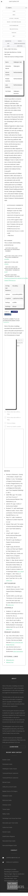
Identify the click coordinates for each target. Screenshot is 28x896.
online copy (9, 580)
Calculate (19, 342)
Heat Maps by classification (11, 876)
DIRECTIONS (19, 46)
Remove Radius (11, 423)
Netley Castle (6, 814)
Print (17, 345)
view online (20, 571)
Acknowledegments (9, 880)
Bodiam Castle (6, 759)
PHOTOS (19, 41)
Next (14, 36)
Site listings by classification (11, 871)
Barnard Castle (6, 782)
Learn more (14, 747)
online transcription (18, 651)
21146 (5, 272)
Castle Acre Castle (7, 827)
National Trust (9, 662)
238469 (6, 264)
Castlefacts (6, 322)
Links (16, 880)
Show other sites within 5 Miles (13, 413)
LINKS (8, 46)
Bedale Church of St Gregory (9, 791)
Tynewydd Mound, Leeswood (10, 773)
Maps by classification (18, 874)
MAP (8, 43)
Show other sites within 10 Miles (14, 418)
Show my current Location (14, 426)
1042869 (6, 259)
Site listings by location (10, 869)
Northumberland (14, 25)
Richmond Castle (6, 800)
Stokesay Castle (6, 805)
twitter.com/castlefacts (12, 862)
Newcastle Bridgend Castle (9, 845)
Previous (14, 32)
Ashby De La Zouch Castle (9, 786)
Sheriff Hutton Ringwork (8, 836)
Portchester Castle (7, 764)
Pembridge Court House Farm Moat (11, 818)
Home (14, 11)
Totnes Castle (6, 809)
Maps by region (8, 874)
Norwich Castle (6, 832)
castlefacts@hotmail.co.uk (13, 857)
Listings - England (14, 18)
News (15, 878)
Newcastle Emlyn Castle (8, 841)
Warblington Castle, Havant (9, 768)
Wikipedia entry (10, 660)
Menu (14, 14)
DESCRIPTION (8, 41)
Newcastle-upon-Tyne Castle (10, 823)
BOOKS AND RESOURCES (19, 43)
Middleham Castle (7, 796)
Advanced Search (8, 878)
